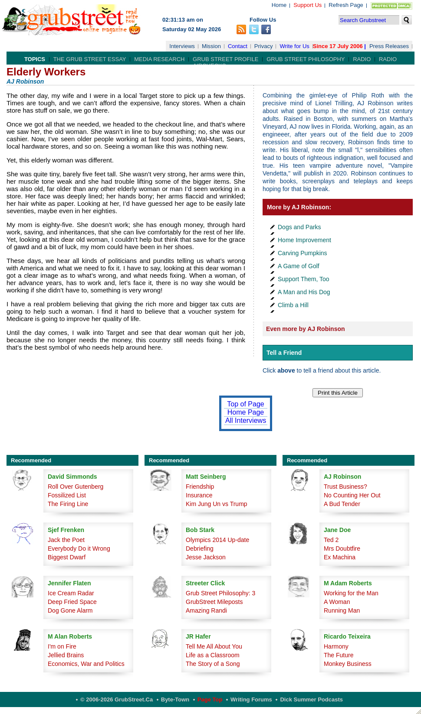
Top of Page (245, 404)
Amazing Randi (206, 610)
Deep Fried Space (72, 601)
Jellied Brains (66, 655)
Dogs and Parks (299, 227)
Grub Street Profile (225, 59)
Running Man (342, 610)
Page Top (210, 699)
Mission (211, 46)
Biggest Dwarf (67, 557)
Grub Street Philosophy (305, 59)
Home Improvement (304, 240)
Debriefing (200, 548)
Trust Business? (345, 486)
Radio (362, 59)
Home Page (245, 412)
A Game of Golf (298, 266)
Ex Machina (339, 557)
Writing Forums (251, 699)
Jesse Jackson (206, 557)
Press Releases (389, 46)
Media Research (159, 59)
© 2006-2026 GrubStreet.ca (116, 699)
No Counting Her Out (352, 495)
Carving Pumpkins (302, 253)
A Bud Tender (342, 503)
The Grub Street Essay (89, 59)
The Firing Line (68, 503)
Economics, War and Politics (86, 663)
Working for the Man (351, 593)
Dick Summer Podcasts (311, 699)
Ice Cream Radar (71, 593)
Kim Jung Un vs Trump (216, 503)
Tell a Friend (284, 352)
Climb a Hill (293, 305)
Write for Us (294, 46)
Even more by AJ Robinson (305, 328)
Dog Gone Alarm (70, 610)
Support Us (307, 5)
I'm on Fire (62, 646)
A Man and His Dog (304, 292)
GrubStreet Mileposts (214, 601)
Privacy (263, 46)
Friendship (200, 486)
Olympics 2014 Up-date (217, 539)
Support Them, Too (303, 279)
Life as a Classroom (213, 655)
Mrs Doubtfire (342, 548)
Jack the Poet (66, 539)
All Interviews (245, 420)
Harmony (336, 646)
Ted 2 (331, 539)
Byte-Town (175, 699)
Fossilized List (67, 495)
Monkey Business (348, 663)
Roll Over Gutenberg (75, 486)
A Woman (337, 601)
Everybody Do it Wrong (79, 548)
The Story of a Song (213, 663)
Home (279, 5)
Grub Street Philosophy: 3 (220, 593)
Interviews (182, 46)
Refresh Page (346, 5)
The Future (338, 655)
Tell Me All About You (214, 646)
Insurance (199, 495)
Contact (237, 46)
